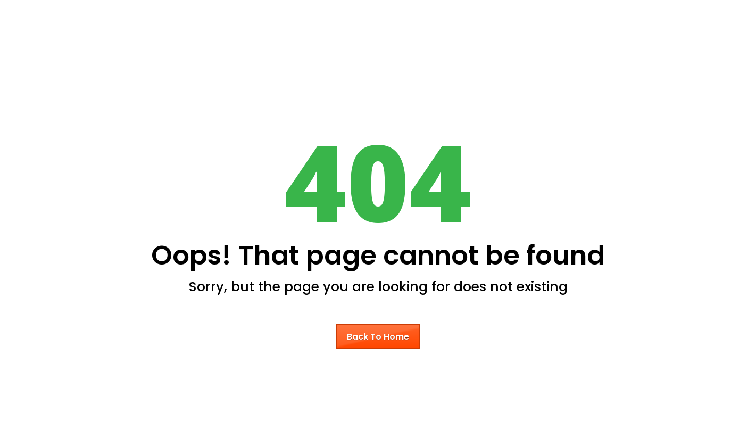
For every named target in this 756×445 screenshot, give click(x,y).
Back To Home (378, 337)
